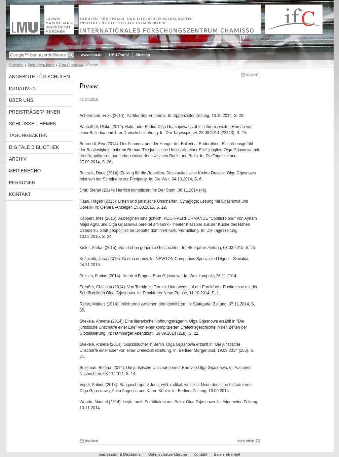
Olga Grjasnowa (71, 65)
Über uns (21, 100)
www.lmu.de (92, 55)
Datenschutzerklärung (167, 454)
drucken (252, 74)
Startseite (16, 65)
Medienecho (25, 170)
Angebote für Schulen (39, 76)
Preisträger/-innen (41, 65)
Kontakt (20, 194)
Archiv (18, 159)
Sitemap (143, 55)
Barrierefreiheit (227, 454)
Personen (22, 182)
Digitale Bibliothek (34, 147)
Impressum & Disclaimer (120, 454)
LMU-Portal (119, 55)
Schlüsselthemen (33, 123)
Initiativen (22, 88)
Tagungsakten (28, 135)
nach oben (245, 441)
